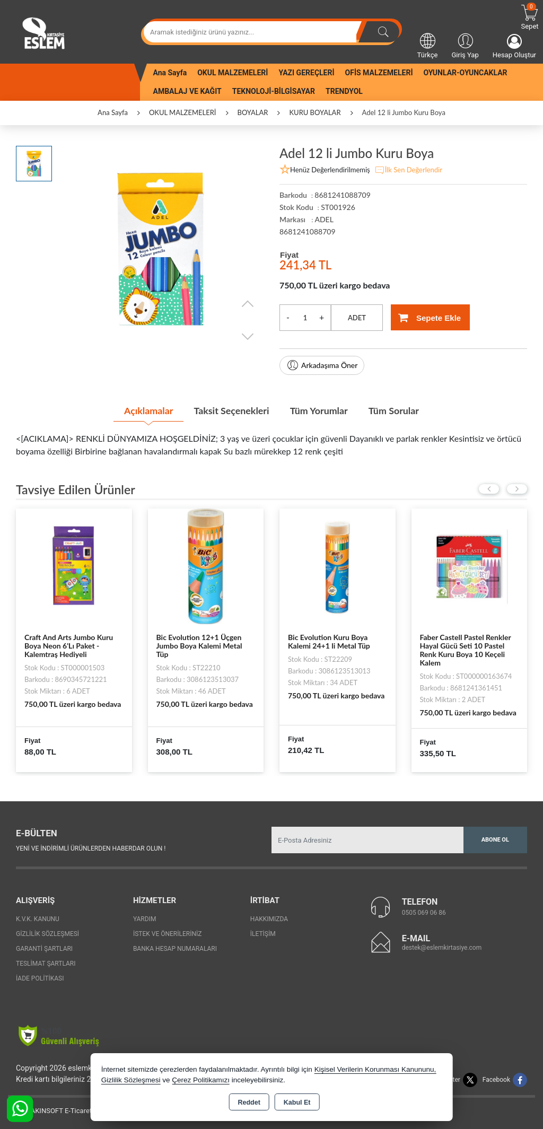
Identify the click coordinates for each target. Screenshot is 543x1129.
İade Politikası (40, 978)
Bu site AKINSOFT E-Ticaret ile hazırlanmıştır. (76, 1111)
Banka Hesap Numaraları (175, 948)
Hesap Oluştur (514, 46)
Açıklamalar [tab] (146, 410)
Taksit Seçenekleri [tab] (231, 410)
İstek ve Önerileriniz (167, 934)
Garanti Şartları (44, 948)
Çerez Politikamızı (201, 1080)
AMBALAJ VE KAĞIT (187, 91)
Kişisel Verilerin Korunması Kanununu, (375, 1069)
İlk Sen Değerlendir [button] (408, 170)
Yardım (144, 919)
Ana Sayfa (170, 72)
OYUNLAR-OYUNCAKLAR (465, 72)
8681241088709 (307, 231)
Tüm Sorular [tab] (395, 410)
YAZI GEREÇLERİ (306, 72)
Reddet (249, 1102)
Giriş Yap (464, 45)
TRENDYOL (344, 91)
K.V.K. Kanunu (37, 919)
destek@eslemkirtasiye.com (442, 947)
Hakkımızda (269, 919)
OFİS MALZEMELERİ (379, 72)
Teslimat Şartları (46, 963)
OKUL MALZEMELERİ (232, 72)
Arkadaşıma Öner (321, 365)
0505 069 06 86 (424, 912)
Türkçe (427, 45)
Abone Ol (495, 839)
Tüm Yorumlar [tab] (319, 410)
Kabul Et (297, 1102)
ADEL (323, 219)
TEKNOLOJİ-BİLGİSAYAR (273, 91)
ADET (357, 317)
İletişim (263, 934)
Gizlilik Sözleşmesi (47, 934)
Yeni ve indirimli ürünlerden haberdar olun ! (90, 848)
